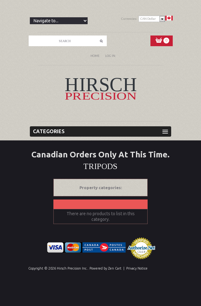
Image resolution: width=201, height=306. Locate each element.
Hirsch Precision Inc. (72, 268)
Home (95, 55)
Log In (110, 55)
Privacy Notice (137, 268)
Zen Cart (115, 268)
